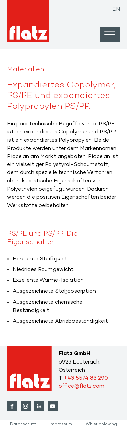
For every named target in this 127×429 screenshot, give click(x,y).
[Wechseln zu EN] (116, 7)
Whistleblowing (101, 424)
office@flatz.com (81, 386)
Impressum (61, 424)
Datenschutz (23, 424)
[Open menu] (110, 34)
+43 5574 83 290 (86, 378)
